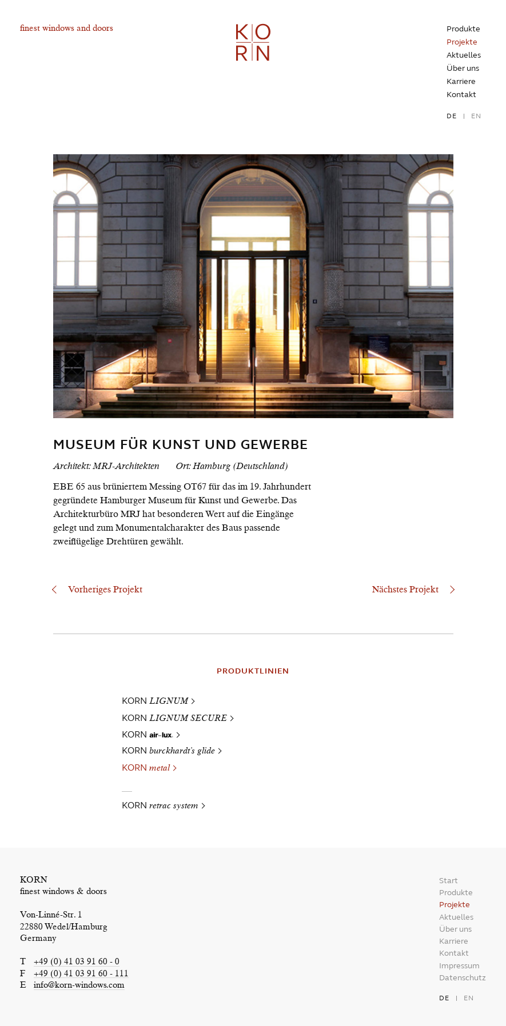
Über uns (463, 68)
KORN (155, 700)
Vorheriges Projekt (105, 590)
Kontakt (461, 94)
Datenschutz (462, 978)
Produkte (463, 29)
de (452, 116)
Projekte (462, 42)
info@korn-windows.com (79, 985)
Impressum (459, 966)
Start (448, 880)
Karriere (461, 81)
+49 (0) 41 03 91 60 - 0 (76, 962)
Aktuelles (464, 55)
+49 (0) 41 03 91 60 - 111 (81, 974)
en (476, 116)
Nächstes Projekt (405, 590)
